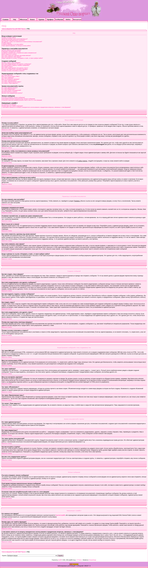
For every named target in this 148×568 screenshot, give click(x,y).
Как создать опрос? (7, 66)
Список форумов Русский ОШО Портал (14, 28)
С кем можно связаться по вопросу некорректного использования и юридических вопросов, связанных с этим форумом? (36, 107)
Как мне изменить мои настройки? (11, 50)
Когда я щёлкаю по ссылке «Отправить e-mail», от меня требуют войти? (22, 58)
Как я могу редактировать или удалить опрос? (15, 68)
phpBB (59, 560)
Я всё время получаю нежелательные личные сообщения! (18, 98)
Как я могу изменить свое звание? (11, 56)
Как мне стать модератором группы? (12, 93)
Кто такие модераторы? (8, 89)
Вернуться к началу (7, 129)
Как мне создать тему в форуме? (11, 62)
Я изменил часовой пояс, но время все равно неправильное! (19, 52)
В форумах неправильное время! (11, 51)
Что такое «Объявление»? (9, 80)
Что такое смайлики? (8, 77)
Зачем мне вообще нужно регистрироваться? (15, 39)
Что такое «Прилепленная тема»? (11, 81)
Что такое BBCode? (7, 75)
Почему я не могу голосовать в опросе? (13, 70)
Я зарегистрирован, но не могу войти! (12, 44)
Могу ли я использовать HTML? (11, 76)
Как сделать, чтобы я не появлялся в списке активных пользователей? (22, 41)
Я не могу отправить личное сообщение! (13, 97)
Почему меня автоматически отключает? (13, 40)
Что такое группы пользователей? (11, 90)
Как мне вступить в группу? (9, 91)
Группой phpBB (60, 515)
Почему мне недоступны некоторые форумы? (15, 69)
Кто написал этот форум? (9, 104)
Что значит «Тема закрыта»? (10, 83)
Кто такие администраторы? (10, 87)
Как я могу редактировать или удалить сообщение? (16, 64)
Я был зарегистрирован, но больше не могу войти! (16, 45)
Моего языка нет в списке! (9, 54)
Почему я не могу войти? (9, 37)
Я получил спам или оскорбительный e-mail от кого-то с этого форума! (22, 100)
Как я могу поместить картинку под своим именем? (16, 55)
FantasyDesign (92, 560)
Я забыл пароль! (6, 43)
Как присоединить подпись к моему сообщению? (16, 65)
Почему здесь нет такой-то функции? (12, 106)
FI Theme (79, 560)
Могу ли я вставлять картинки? (10, 79)
